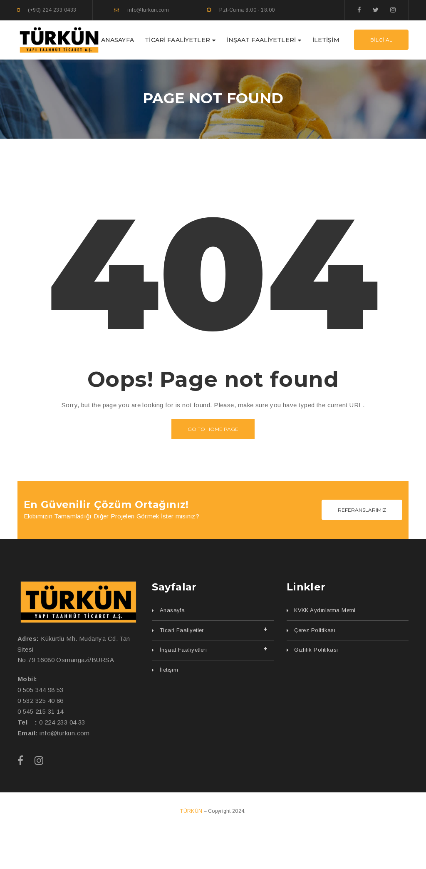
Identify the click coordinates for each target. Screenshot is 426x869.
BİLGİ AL (381, 40)
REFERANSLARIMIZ (362, 510)
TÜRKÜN (191, 811)
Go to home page (213, 429)
